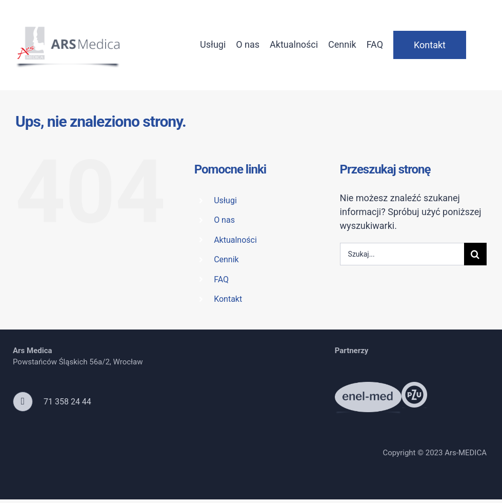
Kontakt (228, 299)
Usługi (225, 200)
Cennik (226, 259)
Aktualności (235, 240)
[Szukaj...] (402, 254)
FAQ (221, 279)
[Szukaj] (475, 254)
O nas (224, 220)
